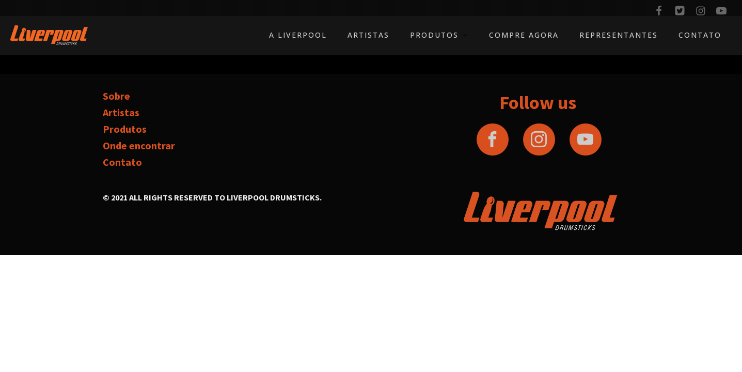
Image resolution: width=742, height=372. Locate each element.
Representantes (618, 35)
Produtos (439, 35)
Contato (699, 35)
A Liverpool (298, 35)
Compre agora (524, 35)
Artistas (368, 35)
